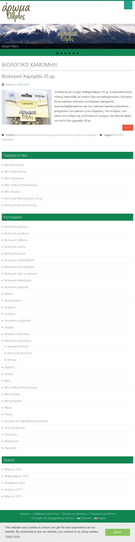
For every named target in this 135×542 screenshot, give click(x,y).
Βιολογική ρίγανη (15, 253)
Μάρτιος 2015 (13, 496)
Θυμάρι (9, 327)
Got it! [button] (117, 532)
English (100, 518)
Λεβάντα (10, 367)
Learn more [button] (13, 536)
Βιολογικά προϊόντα (27, 134)
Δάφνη (9, 293)
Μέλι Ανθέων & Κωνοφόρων (21, 185)
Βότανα (11, 359)
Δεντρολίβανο (13, 300)
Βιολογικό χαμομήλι (49, 134)
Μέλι (7, 380)
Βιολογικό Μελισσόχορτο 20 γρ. (24, 198)
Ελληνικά (84, 518)
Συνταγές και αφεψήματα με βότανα (26, 421)
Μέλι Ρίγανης (12, 191)
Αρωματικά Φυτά (17, 346)
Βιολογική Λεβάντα (16, 240)
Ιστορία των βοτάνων (17, 334)
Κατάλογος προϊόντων (73, 134)
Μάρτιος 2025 (13, 469)
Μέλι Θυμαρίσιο (14, 178)
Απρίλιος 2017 (14, 489)
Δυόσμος (10, 313)
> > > (128, 127)
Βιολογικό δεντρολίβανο (19, 260)
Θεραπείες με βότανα (18, 320)
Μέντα (8, 407)
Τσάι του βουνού (15, 427)
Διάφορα (10, 307)
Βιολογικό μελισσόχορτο (19, 267)
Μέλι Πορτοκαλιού (16, 171)
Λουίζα (9, 374)
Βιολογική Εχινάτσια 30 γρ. (21, 205)
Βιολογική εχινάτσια (17, 233)
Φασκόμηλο (12, 441)
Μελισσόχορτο (13, 401)
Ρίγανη (9, 414)
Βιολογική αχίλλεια (16, 226)
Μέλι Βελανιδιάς (14, 164)
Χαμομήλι (91, 134)
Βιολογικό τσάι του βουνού (21, 273)
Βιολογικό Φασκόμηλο (18, 280)
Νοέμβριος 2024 (15, 482)
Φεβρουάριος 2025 (16, 476)
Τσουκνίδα (11, 434)
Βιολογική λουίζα (15, 246)
